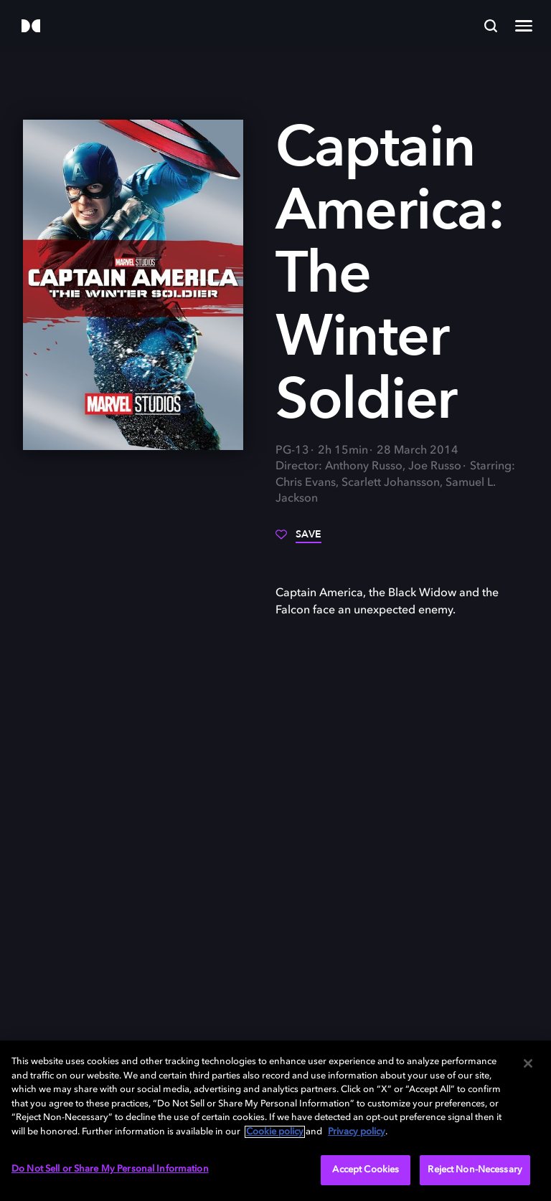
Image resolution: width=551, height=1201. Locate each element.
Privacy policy (356, 1132)
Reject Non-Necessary (475, 1169)
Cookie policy (274, 1132)
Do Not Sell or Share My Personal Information (110, 1169)
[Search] (491, 26)
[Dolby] (30, 27)
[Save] (298, 539)
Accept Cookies (365, 1169)
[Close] (528, 1063)
